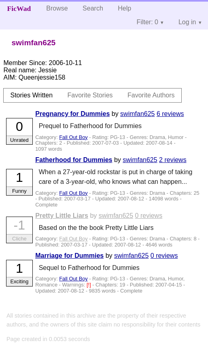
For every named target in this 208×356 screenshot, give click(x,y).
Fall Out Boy (73, 137)
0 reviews (149, 215)
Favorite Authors (151, 95)
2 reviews (173, 159)
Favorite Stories (90, 95)
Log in (187, 22)
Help (124, 8)
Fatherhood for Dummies (73, 159)
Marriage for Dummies (69, 255)
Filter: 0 (147, 22)
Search (93, 8)
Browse (57, 8)
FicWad (19, 8)
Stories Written (31, 95)
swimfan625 (137, 113)
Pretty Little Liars (61, 215)
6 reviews (170, 113)
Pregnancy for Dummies (72, 113)
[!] (89, 285)
